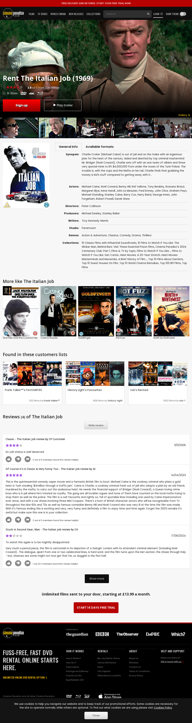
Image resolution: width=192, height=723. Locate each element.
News (100, 667)
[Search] (124, 14)
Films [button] (31, 14)
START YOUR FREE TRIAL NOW (96, 3)
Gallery (184, 115)
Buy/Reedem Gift (75, 680)
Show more (96, 579)
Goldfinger (84, 338)
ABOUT (133, 652)
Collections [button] (93, 14)
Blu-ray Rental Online (109, 659)
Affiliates (133, 663)
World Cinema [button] (58, 14)
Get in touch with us (171, 662)
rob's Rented (139, 391)
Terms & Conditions (139, 672)
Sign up (22, 105)
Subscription (72, 667)
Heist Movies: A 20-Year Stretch (140, 256)
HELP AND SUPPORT (172, 652)
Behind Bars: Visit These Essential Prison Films (126, 247)
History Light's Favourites (85, 391)
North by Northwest (164, 338)
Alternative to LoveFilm (109, 676)
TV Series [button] (42, 14)
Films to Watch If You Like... (154, 252)
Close (96, 715)
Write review (96, 426)
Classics (113, 236)
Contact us (135, 667)
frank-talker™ (52, 401)
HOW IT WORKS (75, 652)
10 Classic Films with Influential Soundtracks (109, 243)
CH (76, 530)
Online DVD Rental (107, 663)
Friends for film (74, 676)
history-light (115, 401)
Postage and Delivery (77, 672)
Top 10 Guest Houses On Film (100, 264)
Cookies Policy (163, 708)
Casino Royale (48, 338)
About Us (133, 659)
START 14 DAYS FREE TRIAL (96, 608)
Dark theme (172, 14)
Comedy (125, 236)
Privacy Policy (136, 676)
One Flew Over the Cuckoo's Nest (21, 338)
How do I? (71, 663)
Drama (136, 236)
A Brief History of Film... (132, 260)
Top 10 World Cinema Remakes (139, 264)
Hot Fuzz (120, 338)
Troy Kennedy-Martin (95, 221)
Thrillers (147, 236)
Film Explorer (104, 672)
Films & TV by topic (123, 252)
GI (94, 469)
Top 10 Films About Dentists (165, 260)
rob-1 (182, 401)
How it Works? (73, 659)
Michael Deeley (91, 214)
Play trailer (63, 105)
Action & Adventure (94, 236)
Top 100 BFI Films (170, 264)
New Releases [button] (76, 14)
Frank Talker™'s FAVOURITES (23, 391)
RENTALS (103, 652)
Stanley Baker (111, 214)
